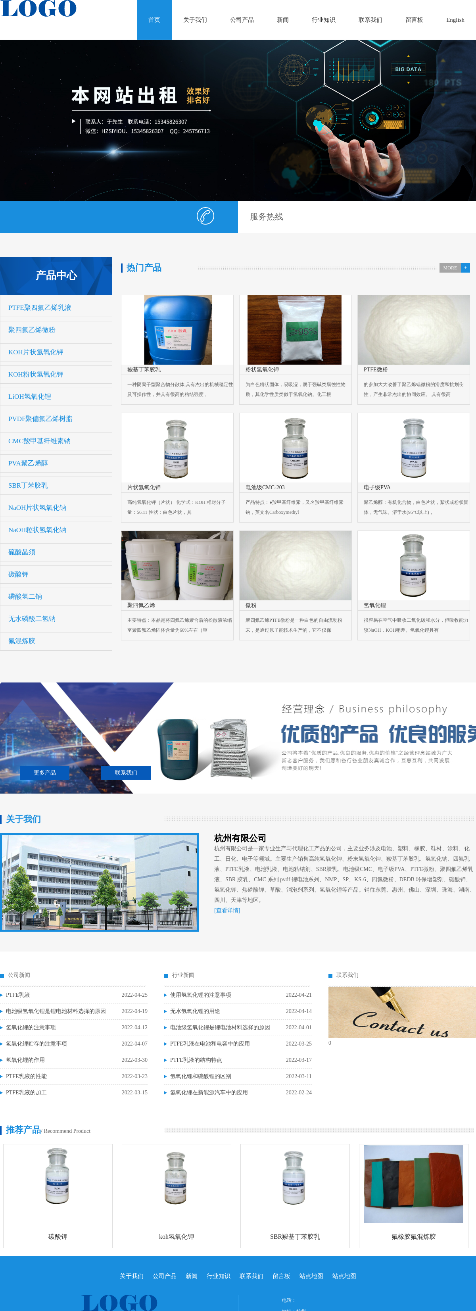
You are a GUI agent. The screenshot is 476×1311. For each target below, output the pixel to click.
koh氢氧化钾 (176, 1236)
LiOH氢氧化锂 (29, 396)
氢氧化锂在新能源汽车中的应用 (209, 1093)
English (455, 20)
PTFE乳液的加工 (26, 1093)
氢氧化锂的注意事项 (31, 1027)
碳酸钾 (18, 574)
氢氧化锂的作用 (25, 1060)
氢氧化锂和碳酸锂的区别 (200, 1076)
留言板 (414, 20)
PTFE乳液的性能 (26, 1076)
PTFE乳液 (18, 995)
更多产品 (45, 773)
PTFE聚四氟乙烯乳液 (39, 307)
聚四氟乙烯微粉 (32, 330)
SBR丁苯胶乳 (28, 485)
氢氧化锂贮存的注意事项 (36, 1044)
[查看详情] (227, 910)
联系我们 (370, 20)
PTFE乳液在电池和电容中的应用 (210, 1044)
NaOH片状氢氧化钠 (37, 507)
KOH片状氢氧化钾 (35, 352)
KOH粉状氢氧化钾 (35, 374)
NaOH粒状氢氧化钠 (37, 530)
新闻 (283, 20)
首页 (154, 20)
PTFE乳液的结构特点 (196, 1060)
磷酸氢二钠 (25, 596)
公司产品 (242, 20)
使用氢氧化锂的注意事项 (200, 995)
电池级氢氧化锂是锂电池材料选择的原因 (56, 1011)
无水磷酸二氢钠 (32, 619)
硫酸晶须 (21, 552)
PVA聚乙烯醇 (28, 463)
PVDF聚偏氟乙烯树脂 (40, 419)
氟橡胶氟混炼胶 (414, 1236)
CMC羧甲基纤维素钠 (39, 441)
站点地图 (311, 1276)
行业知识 (324, 20)
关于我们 (195, 20)
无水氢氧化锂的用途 (195, 1011)
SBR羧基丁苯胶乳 (295, 1236)
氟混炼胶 (21, 641)
